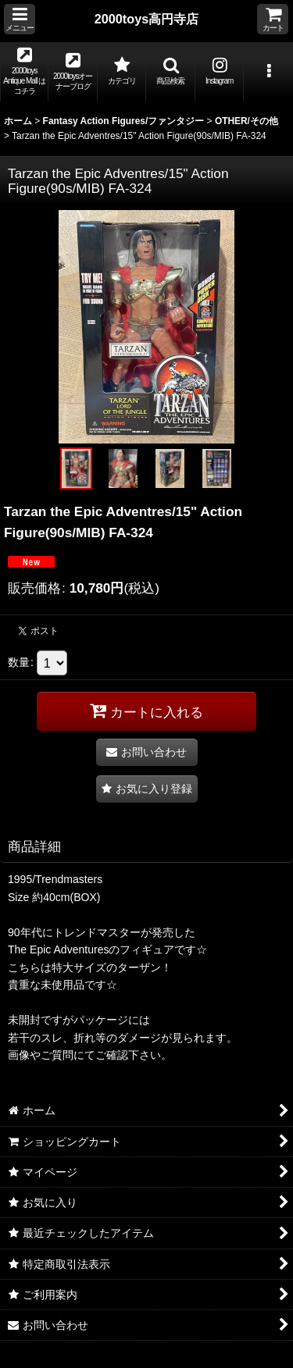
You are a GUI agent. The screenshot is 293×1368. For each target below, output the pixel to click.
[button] (19, 19)
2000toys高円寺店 (147, 19)
